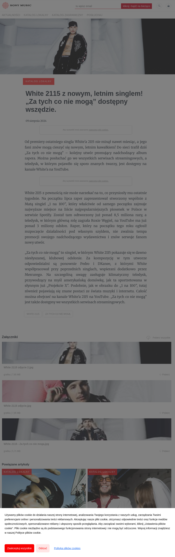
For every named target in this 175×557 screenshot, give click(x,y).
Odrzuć (43, 548)
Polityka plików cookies (67, 548)
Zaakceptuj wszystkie (19, 548)
